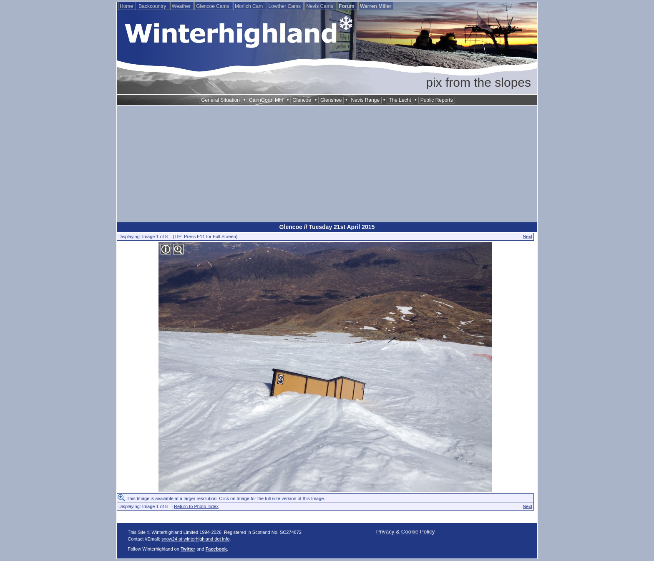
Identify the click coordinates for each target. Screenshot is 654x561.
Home (127, 6)
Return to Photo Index (196, 506)
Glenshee (331, 100)
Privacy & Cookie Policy (405, 531)
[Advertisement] (327, 164)
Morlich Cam (249, 6)
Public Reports (436, 100)
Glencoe (301, 100)
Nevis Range (365, 100)
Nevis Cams (320, 6)
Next (527, 236)
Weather (182, 6)
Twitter (188, 548)
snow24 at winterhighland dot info (195, 538)
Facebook (216, 548)
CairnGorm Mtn (266, 100)
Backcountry (152, 6)
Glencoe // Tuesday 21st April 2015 (327, 227)
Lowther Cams (285, 6)
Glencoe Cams (213, 6)
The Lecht (400, 100)
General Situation (220, 100)
